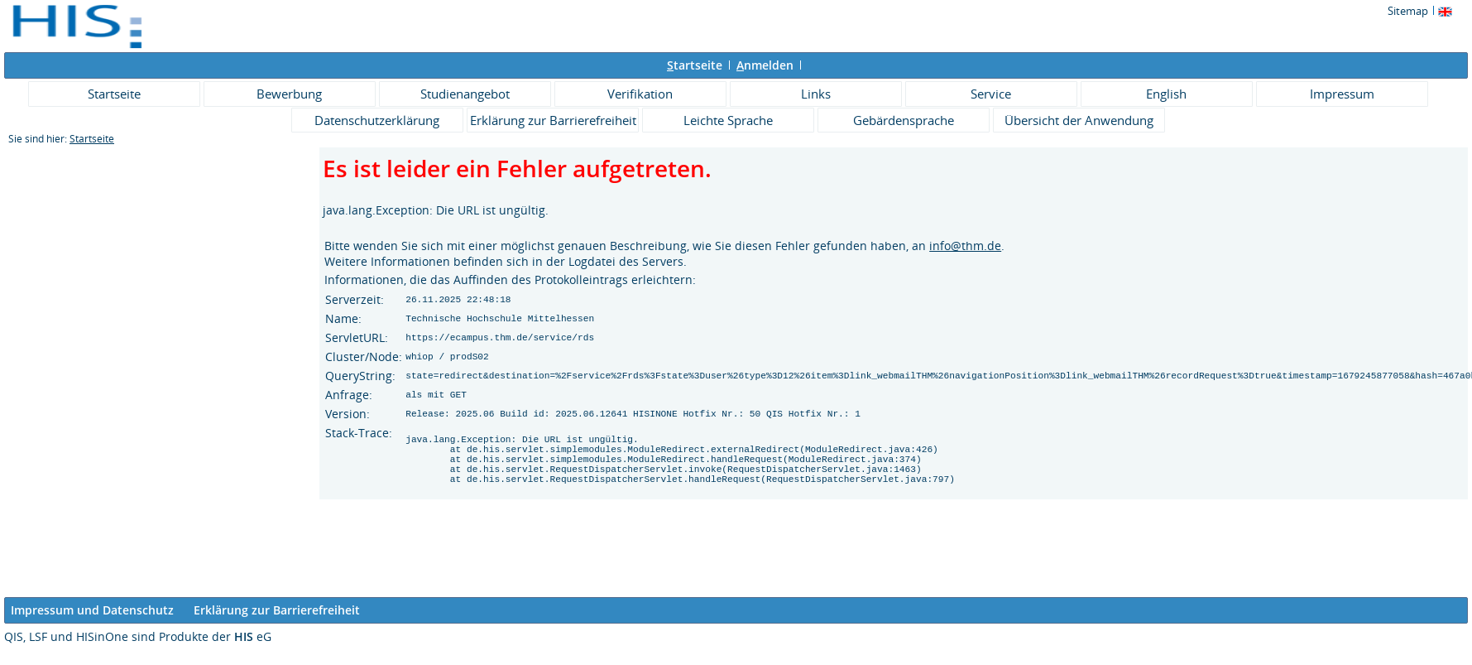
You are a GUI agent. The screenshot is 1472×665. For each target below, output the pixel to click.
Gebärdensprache (903, 120)
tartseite (694, 65)
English (1166, 93)
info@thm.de (965, 245)
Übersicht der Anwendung (1079, 120)
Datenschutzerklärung (376, 120)
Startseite (114, 93)
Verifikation (640, 93)
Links (816, 93)
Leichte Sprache (728, 120)
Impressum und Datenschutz (92, 610)
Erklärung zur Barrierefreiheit (553, 120)
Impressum (1342, 93)
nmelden (765, 65)
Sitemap (1408, 10)
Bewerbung (289, 93)
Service (991, 93)
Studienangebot (465, 93)
